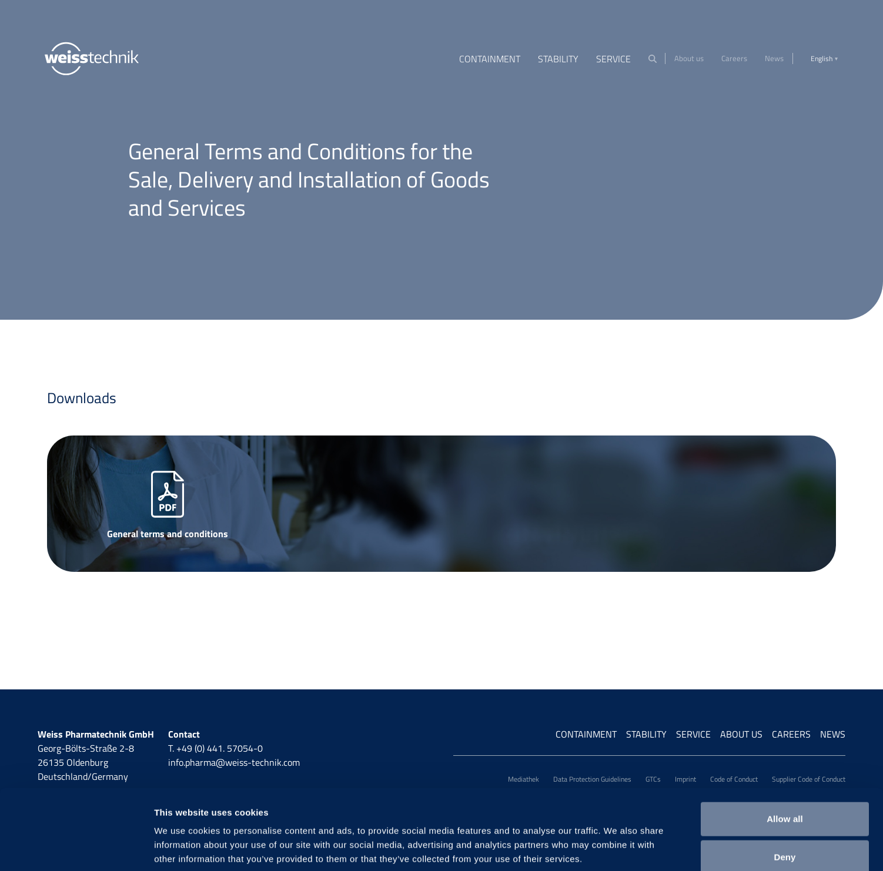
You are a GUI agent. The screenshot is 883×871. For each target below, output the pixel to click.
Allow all (785, 755)
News (774, 58)
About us (689, 58)
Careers (734, 58)
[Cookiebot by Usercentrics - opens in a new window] (76, 848)
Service (613, 59)
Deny (784, 794)
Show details (617, 848)
